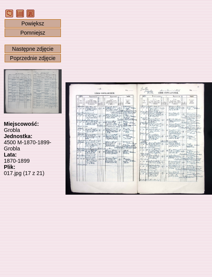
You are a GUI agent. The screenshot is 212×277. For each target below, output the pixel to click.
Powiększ (32, 23)
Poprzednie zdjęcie (33, 58)
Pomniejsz (32, 33)
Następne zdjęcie (32, 49)
